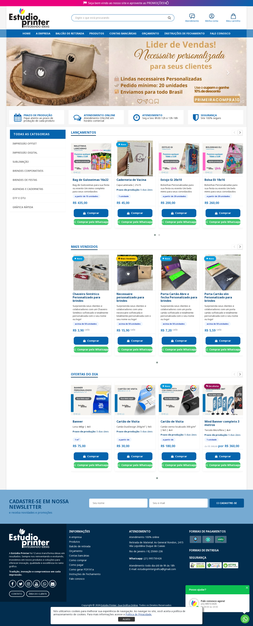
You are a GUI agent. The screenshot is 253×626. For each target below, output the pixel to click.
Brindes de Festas (25, 180)
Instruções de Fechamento (184, 33)
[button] (155, 235)
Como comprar (78, 560)
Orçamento (150, 33)
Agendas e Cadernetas (28, 189)
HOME (27, 33)
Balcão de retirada (70, 33)
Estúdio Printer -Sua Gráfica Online (119, 605)
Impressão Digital (25, 152)
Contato (17, 593)
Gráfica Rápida (23, 207)
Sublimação (21, 161)
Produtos (96, 33)
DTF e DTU (19, 198)
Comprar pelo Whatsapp (91, 222)
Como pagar (76, 564)
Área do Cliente (38, 593)
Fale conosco (77, 578)
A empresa (43, 33)
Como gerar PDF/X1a (81, 569)
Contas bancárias (122, 33)
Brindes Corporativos (28, 170)
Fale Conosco (220, 33)
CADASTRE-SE (227, 503)
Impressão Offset (25, 143)
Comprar (91, 213)
